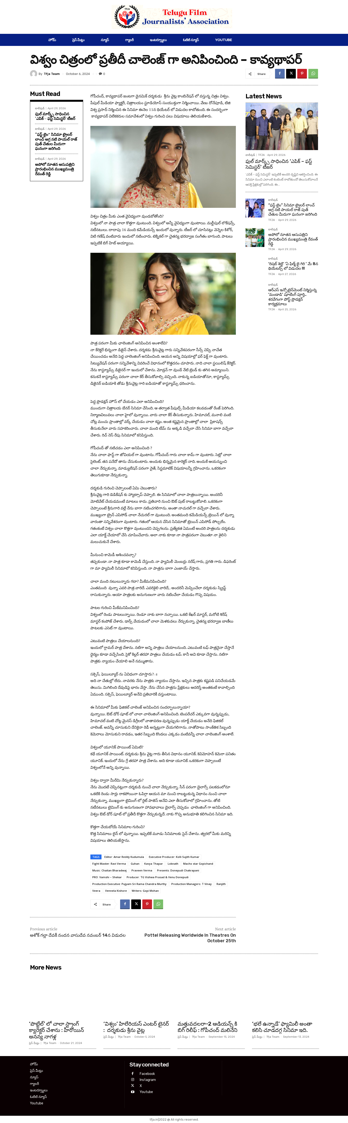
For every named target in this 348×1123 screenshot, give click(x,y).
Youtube (146, 1092)
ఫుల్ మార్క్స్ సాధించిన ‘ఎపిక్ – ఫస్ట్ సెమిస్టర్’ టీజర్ (55, 116)
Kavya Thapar (153, 863)
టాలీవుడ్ (39, 108)
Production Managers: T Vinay (191, 884)
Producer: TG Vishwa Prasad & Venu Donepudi (157, 877)
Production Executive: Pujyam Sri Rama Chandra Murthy (129, 884)
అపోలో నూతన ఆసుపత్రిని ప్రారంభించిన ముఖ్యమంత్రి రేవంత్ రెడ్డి (54, 169)
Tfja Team (52, 73)
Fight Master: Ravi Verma (109, 863)
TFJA (261, 155)
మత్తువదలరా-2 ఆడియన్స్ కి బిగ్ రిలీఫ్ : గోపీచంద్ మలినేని (207, 1027)
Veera (96, 890)
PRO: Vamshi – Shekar (107, 877)
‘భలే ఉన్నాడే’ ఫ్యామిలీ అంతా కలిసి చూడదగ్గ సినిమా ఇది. (282, 1027)
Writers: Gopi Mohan (145, 890)
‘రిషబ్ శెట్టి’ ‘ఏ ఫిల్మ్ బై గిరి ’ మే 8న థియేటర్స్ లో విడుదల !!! (293, 266)
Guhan (135, 863)
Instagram (148, 1080)
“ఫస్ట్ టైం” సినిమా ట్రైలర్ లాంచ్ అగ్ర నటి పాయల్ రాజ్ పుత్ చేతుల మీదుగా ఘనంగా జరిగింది (56, 141)
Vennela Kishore (116, 890)
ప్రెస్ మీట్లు (34, 1043)
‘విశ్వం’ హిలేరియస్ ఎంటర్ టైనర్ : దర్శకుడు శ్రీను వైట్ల (136, 1027)
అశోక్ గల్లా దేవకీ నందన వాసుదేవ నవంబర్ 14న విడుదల (78, 935)
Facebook (147, 1074)
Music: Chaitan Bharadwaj (109, 870)
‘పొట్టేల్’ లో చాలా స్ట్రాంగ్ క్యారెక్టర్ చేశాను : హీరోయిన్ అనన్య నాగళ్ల (56, 1030)
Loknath (173, 863)
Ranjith (221, 884)
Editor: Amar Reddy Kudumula (124, 857)
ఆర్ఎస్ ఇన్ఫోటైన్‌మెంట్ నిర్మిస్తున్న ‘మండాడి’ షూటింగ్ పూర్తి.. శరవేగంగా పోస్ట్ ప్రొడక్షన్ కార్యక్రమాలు (292, 297)
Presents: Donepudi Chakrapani (178, 870)
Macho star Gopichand (198, 863)
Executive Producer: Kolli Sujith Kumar (174, 857)
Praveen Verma (141, 870)
